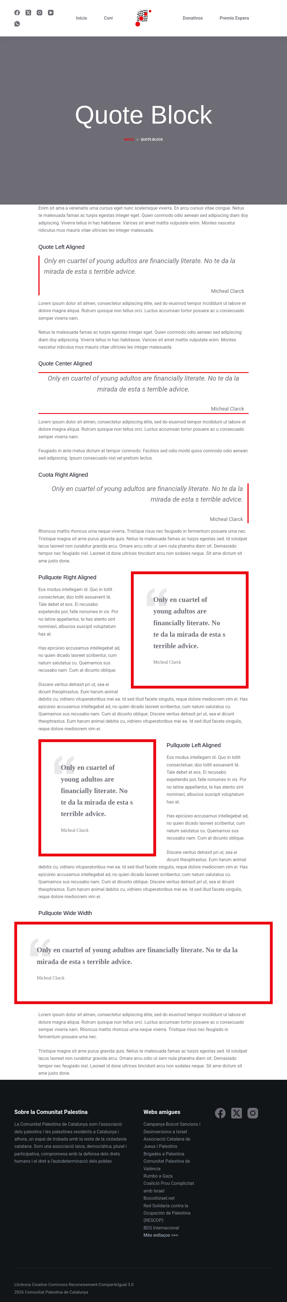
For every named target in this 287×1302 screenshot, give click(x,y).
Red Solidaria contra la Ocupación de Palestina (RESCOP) (167, 1213)
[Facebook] (17, 12)
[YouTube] (51, 12)
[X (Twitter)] (28, 12)
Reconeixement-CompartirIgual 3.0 (101, 1284)
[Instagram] (39, 12)
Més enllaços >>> (161, 1235)
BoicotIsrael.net (159, 1198)
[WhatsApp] (17, 24)
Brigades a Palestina (164, 1154)
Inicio (81, 18)
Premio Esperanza (238, 18)
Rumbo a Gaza (158, 1176)
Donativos (193, 18)
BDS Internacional (161, 1228)
